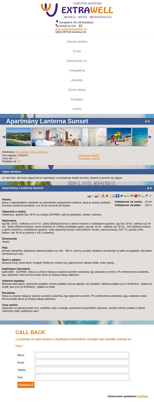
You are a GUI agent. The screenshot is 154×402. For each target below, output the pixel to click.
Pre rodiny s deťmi (89, 158)
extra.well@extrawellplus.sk (71, 29)
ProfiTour (142, 396)
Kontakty (77, 99)
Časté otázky (77, 89)
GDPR (77, 109)
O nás (77, 51)
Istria (33, 151)
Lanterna (42, 151)
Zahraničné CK (77, 60)
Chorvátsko (22, 151)
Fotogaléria (77, 70)
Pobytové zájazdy (89, 155)
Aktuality (77, 80)
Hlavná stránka (77, 41)
